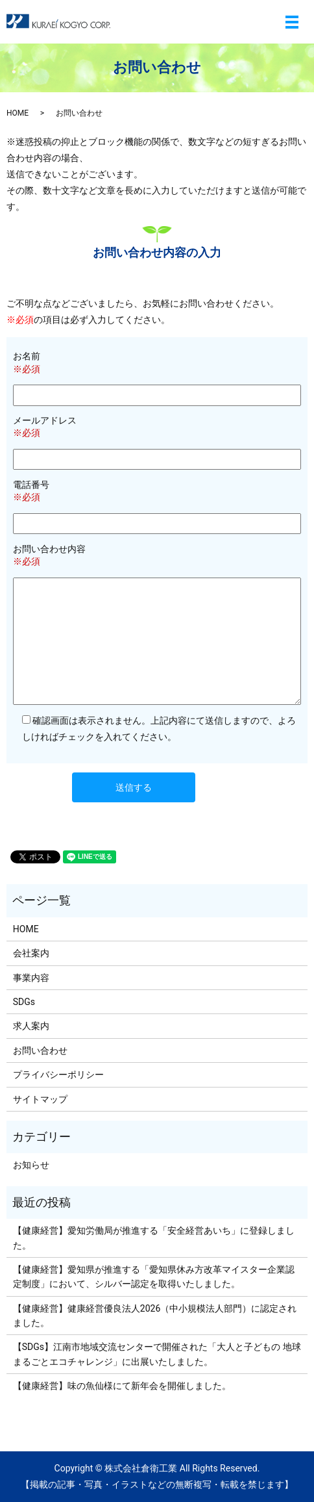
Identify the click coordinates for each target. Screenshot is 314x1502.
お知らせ (31, 1165)
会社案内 (31, 953)
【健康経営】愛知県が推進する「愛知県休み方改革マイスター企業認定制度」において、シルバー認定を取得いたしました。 (154, 1276)
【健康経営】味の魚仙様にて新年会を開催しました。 (122, 1386)
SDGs (24, 1002)
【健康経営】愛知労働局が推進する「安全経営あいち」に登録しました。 (154, 1237)
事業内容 (31, 978)
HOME (17, 113)
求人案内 (31, 1026)
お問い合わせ (40, 1050)
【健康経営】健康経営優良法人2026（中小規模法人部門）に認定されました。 (154, 1315)
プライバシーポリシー (58, 1074)
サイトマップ (40, 1099)
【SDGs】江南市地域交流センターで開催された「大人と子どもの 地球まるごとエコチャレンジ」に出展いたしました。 (157, 1354)
